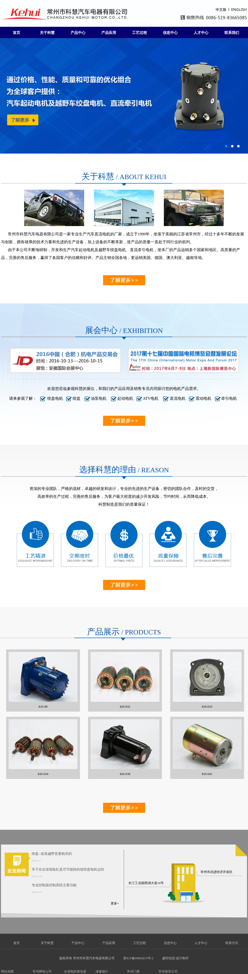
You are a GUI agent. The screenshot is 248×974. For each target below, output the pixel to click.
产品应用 (108, 33)
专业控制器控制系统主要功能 (54, 885)
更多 (114, 903)
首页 (16, 33)
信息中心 (170, 33)
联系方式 (231, 943)
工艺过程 (139, 33)
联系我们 (231, 33)
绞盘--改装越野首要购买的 (52, 854)
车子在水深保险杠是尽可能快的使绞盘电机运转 (68, 869)
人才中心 (201, 33)
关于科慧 (47, 33)
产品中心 (78, 33)
